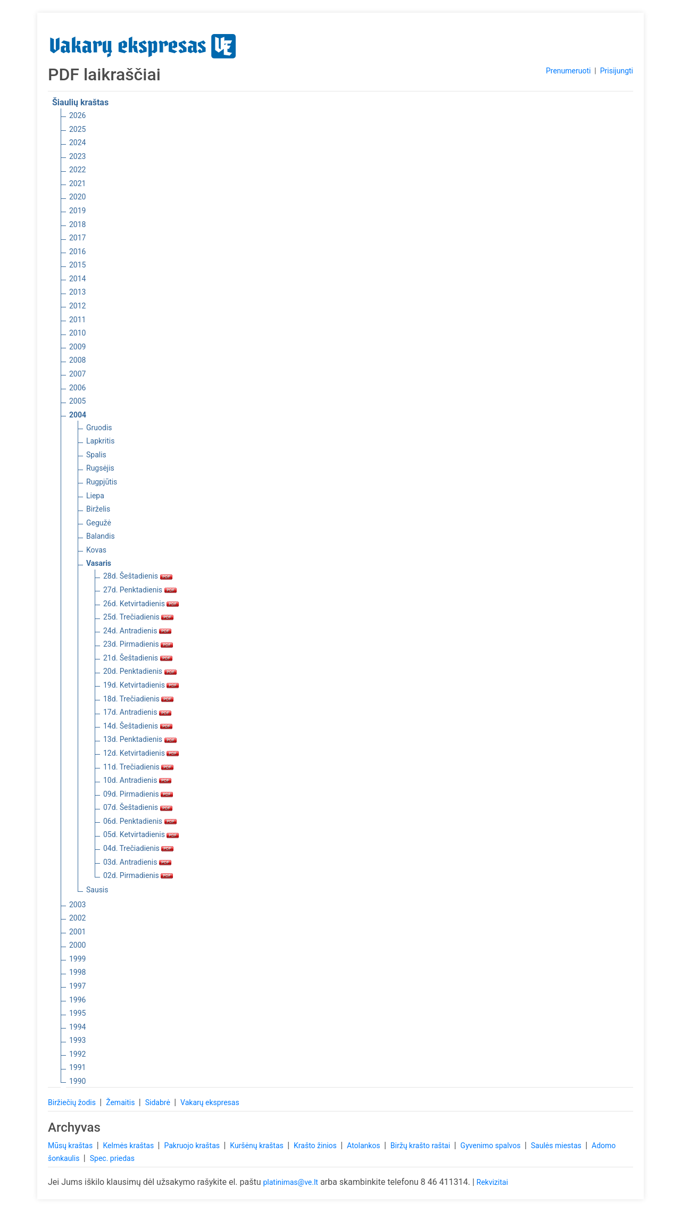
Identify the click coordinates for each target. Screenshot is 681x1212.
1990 (77, 1081)
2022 (77, 169)
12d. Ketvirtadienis (141, 753)
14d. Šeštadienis (137, 726)
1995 (77, 1013)
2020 (77, 197)
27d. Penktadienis (140, 590)
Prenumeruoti (568, 70)
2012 (77, 306)
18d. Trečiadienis (138, 699)
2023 (77, 156)
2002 (77, 918)
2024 (77, 142)
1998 (77, 972)
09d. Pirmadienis (138, 794)
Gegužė (98, 523)
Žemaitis (121, 1102)
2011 (77, 319)
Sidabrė (158, 1102)
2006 (77, 387)
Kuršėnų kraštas (257, 1145)
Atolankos (364, 1145)
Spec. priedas (112, 1158)
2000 (77, 945)
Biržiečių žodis (72, 1102)
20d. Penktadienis (140, 671)
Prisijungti (616, 70)
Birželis (98, 509)
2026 (77, 115)
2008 (77, 360)
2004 (77, 415)
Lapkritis (100, 441)
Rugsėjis (100, 468)
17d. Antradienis (137, 712)
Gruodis (99, 427)
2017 (77, 237)
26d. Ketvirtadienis (141, 603)
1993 (77, 1040)
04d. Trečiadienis (138, 848)
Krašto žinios (316, 1145)
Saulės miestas (557, 1145)
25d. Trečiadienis (138, 617)
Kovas (96, 550)
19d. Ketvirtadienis (141, 685)
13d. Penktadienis (140, 739)
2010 (77, 333)
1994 (77, 1027)
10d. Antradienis (137, 780)
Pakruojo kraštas (192, 1145)
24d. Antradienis (137, 630)
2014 (77, 278)
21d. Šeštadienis (137, 658)
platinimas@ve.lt (290, 1182)
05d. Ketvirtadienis (141, 834)
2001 (77, 931)
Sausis (97, 889)
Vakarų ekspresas (209, 1102)
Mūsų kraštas (71, 1145)
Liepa (95, 495)
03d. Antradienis (137, 862)
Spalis (96, 454)
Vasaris (98, 563)
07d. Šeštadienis (137, 807)
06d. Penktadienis (140, 821)
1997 (77, 986)
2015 (77, 265)
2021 (77, 183)
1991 (77, 1067)
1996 (77, 1000)
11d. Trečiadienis (138, 767)
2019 (77, 210)
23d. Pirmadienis (138, 644)
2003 (77, 904)
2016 (77, 251)
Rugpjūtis (101, 482)
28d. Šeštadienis (137, 576)
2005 (77, 401)
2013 (77, 292)
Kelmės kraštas (129, 1145)
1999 (77, 959)
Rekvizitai (492, 1182)
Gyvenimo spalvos (491, 1145)
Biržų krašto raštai (421, 1145)
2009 (77, 346)
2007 (77, 374)
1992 (77, 1054)
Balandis (100, 536)
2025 (77, 129)
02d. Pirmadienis (138, 875)
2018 (77, 224)
